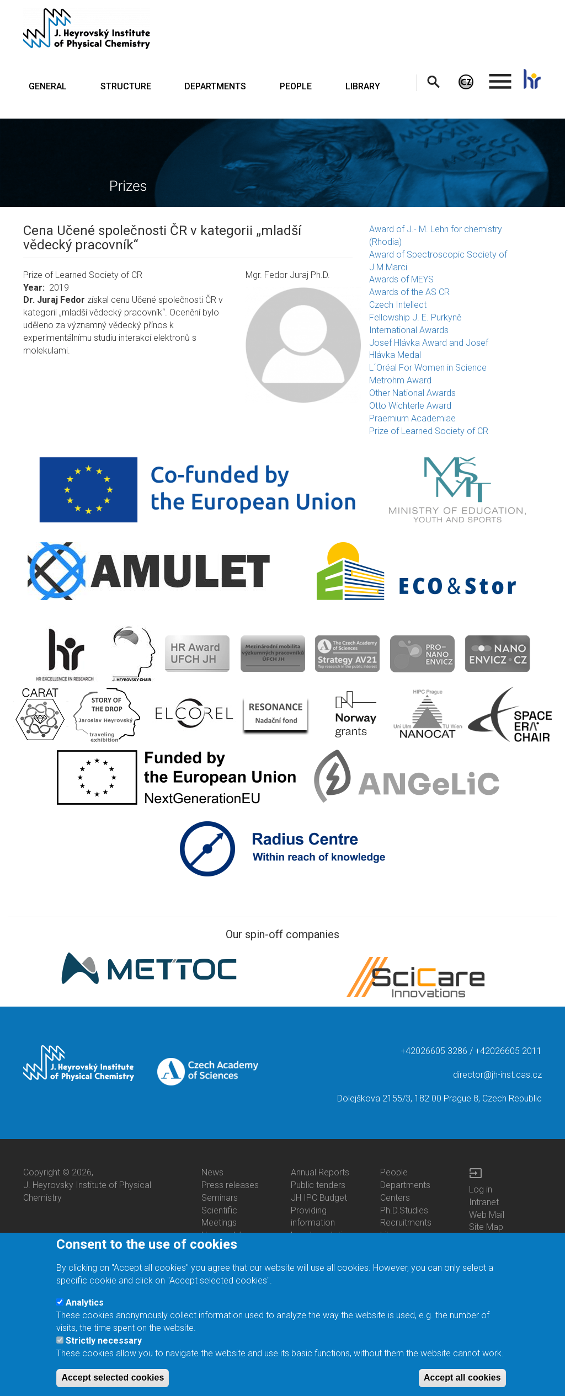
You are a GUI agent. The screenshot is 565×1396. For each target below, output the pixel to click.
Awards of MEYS (401, 279)
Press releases (230, 1185)
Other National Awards (412, 393)
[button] (303, 345)
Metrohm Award (400, 380)
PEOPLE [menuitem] (296, 86)
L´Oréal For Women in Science (428, 367)
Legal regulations (323, 1235)
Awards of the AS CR (409, 292)
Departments (405, 1185)
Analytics (85, 1314)
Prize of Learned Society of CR (428, 431)
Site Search (491, 1239)
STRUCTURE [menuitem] (125, 86)
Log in (480, 1189)
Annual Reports (320, 1172)
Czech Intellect (398, 304)
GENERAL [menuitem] (48, 86)
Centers (395, 1197)
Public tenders (318, 1185)
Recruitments (405, 1222)
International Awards (409, 330)
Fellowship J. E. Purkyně (415, 317)
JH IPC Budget (319, 1197)
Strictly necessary (104, 1352)
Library (393, 1235)
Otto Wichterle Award (410, 405)
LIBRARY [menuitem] (362, 86)
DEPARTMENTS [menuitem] (215, 86)
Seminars (219, 1197)
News (212, 1172)
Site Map (486, 1227)
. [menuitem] (500, 76)
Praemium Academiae (412, 418)
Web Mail (486, 1215)
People (394, 1172)
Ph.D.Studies (404, 1210)
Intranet (484, 1202)
